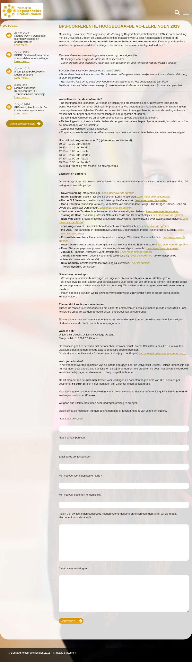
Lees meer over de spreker (153, 196)
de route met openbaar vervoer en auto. (162, 353)
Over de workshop (141, 255)
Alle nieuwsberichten (22, 123)
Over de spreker (140, 262)
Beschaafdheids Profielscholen (49, 11)
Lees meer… (21, 44)
